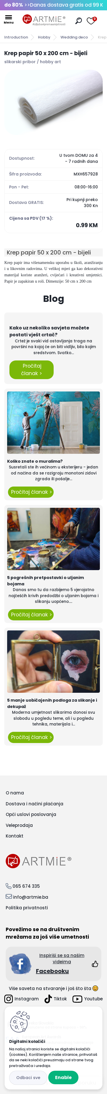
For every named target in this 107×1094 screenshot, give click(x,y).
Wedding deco (74, 37)
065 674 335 (26, 886)
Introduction (16, 37)
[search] (78, 20)
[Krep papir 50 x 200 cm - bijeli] (53, 102)
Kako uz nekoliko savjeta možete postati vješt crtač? (49, 331)
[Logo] (44, 20)
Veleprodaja (19, 825)
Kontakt (14, 836)
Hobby (44, 37)
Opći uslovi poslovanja (31, 814)
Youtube (87, 999)
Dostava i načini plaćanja (34, 804)
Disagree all (28, 1078)
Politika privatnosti (27, 908)
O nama (15, 793)
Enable (63, 1077)
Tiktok (56, 999)
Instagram (21, 999)
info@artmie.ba (30, 897)
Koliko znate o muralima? (35, 461)
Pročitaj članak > (31, 369)
